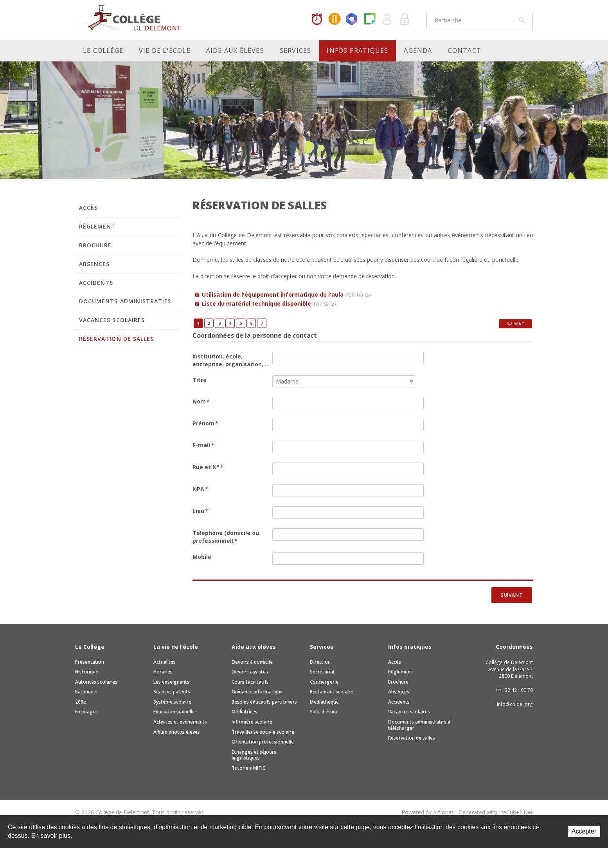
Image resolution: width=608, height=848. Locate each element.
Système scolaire (172, 702)
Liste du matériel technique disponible (269, 303)
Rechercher (522, 20)
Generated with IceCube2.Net (496, 812)
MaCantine (334, 19)
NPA (200, 489)
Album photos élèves (176, 732)
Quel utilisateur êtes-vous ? (387, 19)
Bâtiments (86, 691)
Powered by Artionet (427, 812)
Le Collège (103, 50)
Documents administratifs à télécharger (419, 724)
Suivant (515, 323)
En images (86, 711)
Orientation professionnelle (263, 741)
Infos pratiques (357, 50)
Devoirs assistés (250, 671)
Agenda (418, 50)
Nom (201, 401)
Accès (88, 207)
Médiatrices (244, 711)
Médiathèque (324, 702)
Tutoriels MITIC (248, 768)
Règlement (97, 226)
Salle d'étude (324, 711)
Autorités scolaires (96, 682)
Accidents (96, 282)
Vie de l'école (165, 50)
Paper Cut (370, 19)
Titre (199, 379)
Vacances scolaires (112, 320)
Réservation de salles (116, 338)
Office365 (352, 19)
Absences (94, 264)
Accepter (584, 831)
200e (80, 702)
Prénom (205, 423)
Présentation (89, 662)
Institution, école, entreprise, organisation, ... (231, 360)
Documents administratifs (125, 301)
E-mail (203, 445)
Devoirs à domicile (252, 662)
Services (295, 50)
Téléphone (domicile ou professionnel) (225, 536)
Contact (464, 50)
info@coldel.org (515, 704)
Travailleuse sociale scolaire (263, 732)
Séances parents (171, 691)
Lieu (200, 511)
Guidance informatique (257, 691)
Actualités (164, 662)
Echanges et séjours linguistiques (254, 755)
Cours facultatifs (250, 682)
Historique (86, 671)
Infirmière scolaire (252, 721)
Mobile (201, 556)
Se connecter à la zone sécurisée (405, 19)
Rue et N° (207, 467)
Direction (320, 662)
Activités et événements (180, 721)
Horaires (317, 19)
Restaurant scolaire (331, 691)
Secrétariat (322, 671)
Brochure (95, 245)
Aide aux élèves (235, 50)
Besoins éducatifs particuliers (264, 702)
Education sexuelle (174, 711)
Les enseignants (171, 682)
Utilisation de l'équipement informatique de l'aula (286, 294)
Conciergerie (324, 682)
